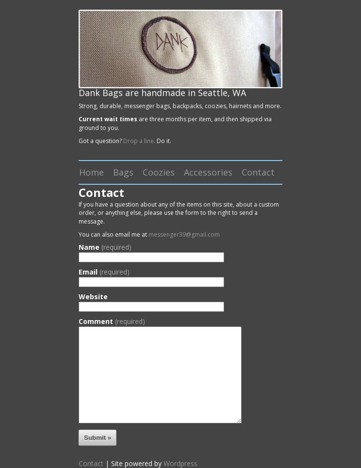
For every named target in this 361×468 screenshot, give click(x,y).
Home (91, 172)
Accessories (208, 172)
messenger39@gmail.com (184, 234)
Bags (123, 172)
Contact (258, 172)
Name (105, 247)
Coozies (159, 172)
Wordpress (180, 463)
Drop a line (138, 141)
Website (93, 296)
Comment (112, 321)
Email (104, 272)
